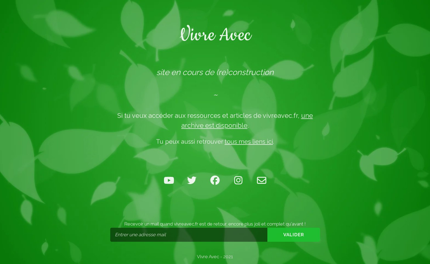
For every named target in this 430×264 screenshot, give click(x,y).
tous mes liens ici (249, 141)
